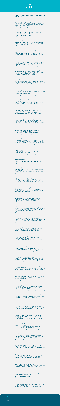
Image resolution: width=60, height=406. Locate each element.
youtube (8, 400)
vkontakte (8, 399)
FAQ (49, 403)
